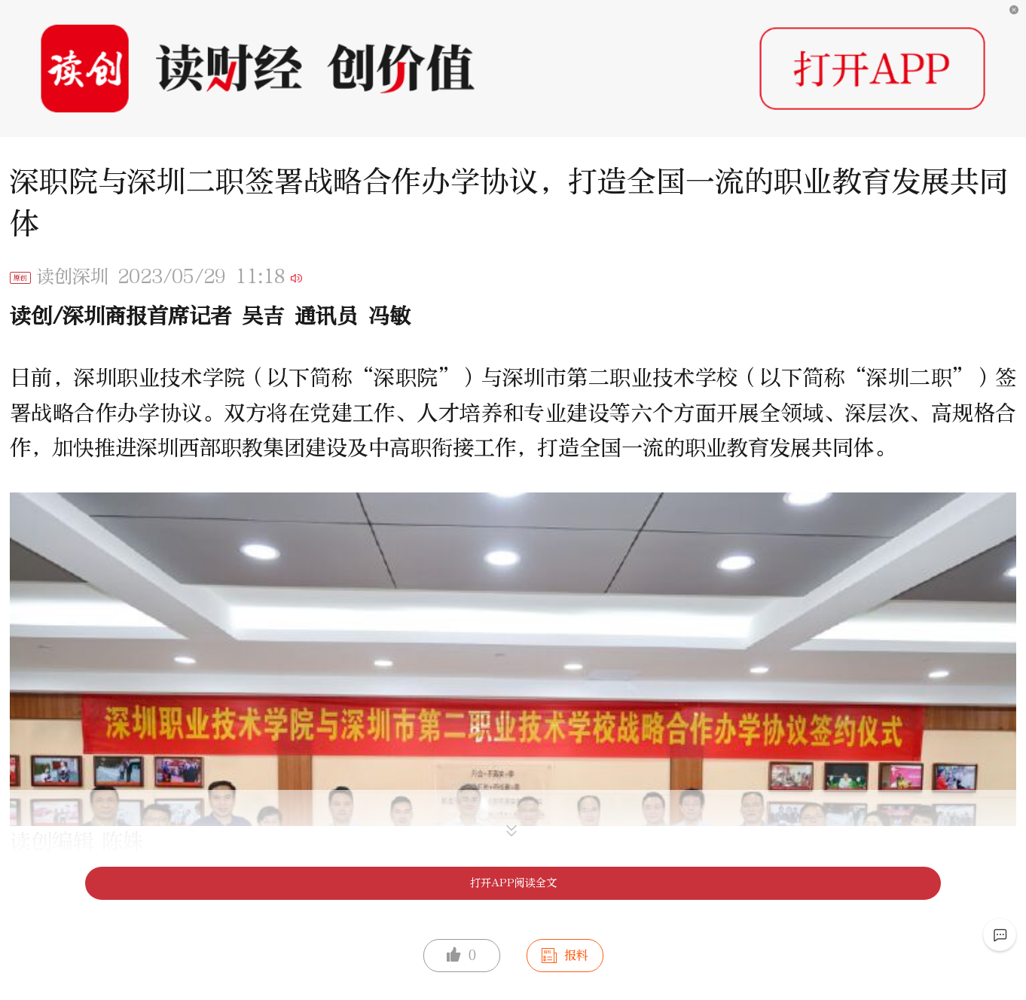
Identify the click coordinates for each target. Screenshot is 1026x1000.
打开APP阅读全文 (513, 883)
